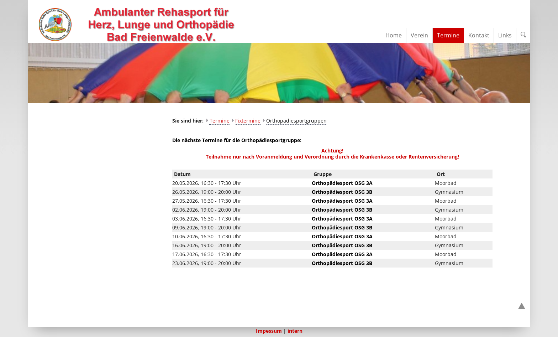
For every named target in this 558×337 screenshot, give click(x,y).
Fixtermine (247, 120)
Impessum (269, 330)
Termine (220, 120)
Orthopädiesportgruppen (296, 120)
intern (295, 330)
